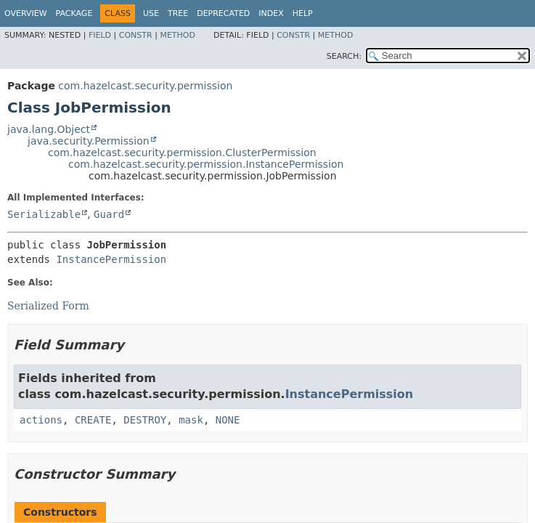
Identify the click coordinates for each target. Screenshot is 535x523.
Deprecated (223, 13)
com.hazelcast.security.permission (145, 86)
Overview (25, 13)
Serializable (44, 214)
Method (177, 35)
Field (100, 35)
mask (191, 420)
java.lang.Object (48, 129)
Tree (178, 13)
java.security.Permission (89, 141)
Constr (135, 35)
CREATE (93, 420)
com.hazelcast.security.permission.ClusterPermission (182, 152)
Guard (109, 214)
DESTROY (144, 420)
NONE (228, 420)
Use (151, 13)
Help (303, 13)
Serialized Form (48, 306)
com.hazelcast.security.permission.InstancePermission (205, 164)
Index (270, 13)
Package (74, 13)
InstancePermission (111, 259)
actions (41, 420)
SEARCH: (344, 56)
